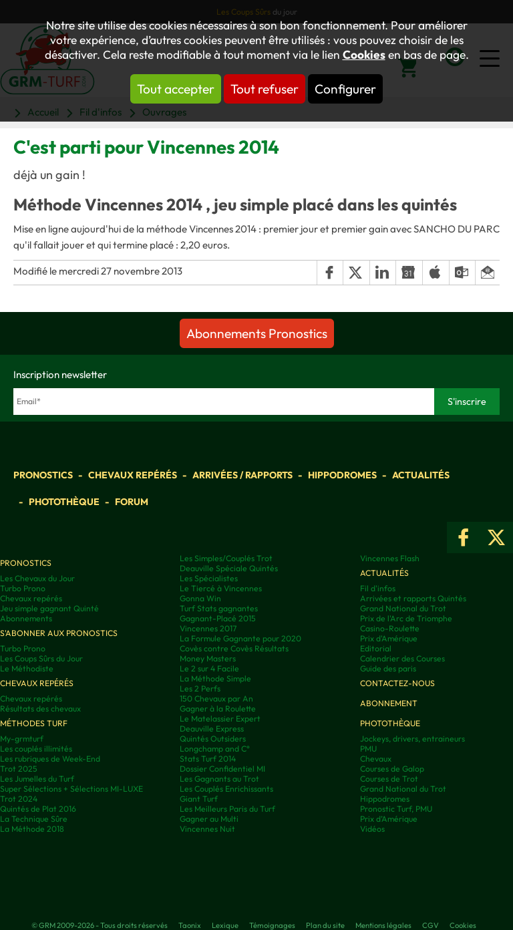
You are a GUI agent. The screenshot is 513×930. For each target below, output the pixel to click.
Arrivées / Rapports (242, 475)
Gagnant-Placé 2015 (218, 618)
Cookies (364, 54)
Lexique (225, 925)
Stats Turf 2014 (208, 759)
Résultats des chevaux (40, 709)
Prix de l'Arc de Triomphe (406, 618)
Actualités (421, 475)
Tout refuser (264, 89)
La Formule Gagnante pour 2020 (240, 638)
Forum (131, 502)
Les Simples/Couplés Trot (226, 558)
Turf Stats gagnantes (219, 608)
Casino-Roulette (389, 628)
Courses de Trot (389, 779)
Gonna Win (200, 598)
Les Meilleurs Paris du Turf (227, 809)
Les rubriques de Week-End (50, 759)
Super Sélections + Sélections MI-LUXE (71, 789)
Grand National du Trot (403, 608)
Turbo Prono (22, 588)
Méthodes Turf (33, 723)
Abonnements (26, 618)
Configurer (345, 89)
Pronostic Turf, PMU (396, 809)
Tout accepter (175, 89)
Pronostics (43, 475)
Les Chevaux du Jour (37, 578)
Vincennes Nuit (207, 829)
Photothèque (64, 502)
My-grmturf (21, 739)
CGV (430, 925)
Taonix (189, 925)
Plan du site (325, 925)
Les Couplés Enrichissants (226, 789)
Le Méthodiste (26, 668)
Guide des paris (388, 668)
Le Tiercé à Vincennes (221, 588)
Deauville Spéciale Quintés (229, 568)
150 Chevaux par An (216, 698)
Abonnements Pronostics (256, 333)
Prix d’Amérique (388, 819)
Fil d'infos (377, 588)
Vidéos (372, 829)
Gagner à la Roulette (218, 709)
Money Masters (208, 658)
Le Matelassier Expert (220, 719)
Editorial (375, 648)
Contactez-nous (397, 683)
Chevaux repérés (132, 475)
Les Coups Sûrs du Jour (41, 658)
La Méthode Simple (215, 678)
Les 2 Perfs (200, 688)
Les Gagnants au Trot (219, 779)
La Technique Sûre (33, 819)
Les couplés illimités (36, 749)
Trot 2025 (18, 769)
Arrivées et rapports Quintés (413, 598)
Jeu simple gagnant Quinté (49, 608)
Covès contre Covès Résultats (234, 648)
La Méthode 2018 (32, 829)
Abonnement (388, 703)
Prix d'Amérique (388, 638)
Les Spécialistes (209, 578)
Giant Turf (199, 799)
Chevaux (375, 759)
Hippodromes (342, 475)
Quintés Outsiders (213, 739)
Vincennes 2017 (208, 628)
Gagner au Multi (209, 819)
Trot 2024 (18, 799)
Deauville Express (212, 729)
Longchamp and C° (215, 749)
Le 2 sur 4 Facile (209, 668)
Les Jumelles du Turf (37, 779)
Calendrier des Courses (402, 658)
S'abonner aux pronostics (59, 633)
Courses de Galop (392, 769)
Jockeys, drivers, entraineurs (412, 739)
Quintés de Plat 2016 (38, 809)
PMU (368, 749)
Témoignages (272, 925)
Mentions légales (383, 925)
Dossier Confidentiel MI (222, 769)
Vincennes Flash (389, 558)
